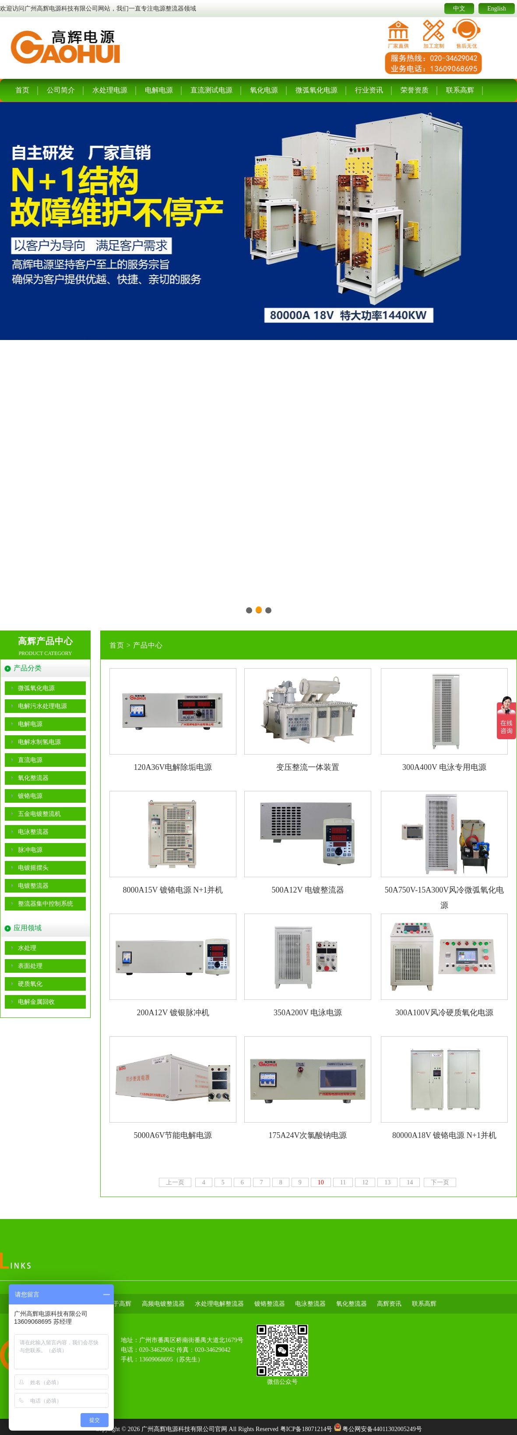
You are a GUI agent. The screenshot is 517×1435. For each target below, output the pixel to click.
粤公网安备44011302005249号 (382, 1429)
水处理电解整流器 (219, 1303)
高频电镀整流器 (163, 1303)
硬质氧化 (30, 984)
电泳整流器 (33, 832)
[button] (249, 610)
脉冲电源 (30, 850)
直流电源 (30, 760)
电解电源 (159, 90)
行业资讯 (369, 90)
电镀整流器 (33, 885)
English (496, 8)
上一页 (175, 1182)
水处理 (27, 948)
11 (343, 1182)
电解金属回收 (36, 1002)
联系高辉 (460, 90)
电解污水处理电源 (42, 706)
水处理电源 (109, 90)
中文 (459, 8)
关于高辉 (119, 1303)
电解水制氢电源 (39, 742)
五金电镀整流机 (39, 814)
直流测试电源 (211, 90)
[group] (258, 361)
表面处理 (30, 966)
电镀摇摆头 (33, 868)
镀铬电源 (30, 796)
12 (365, 1182)
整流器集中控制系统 (45, 903)
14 (410, 1182)
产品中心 (148, 645)
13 (387, 1182)
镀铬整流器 (269, 1303)
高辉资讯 (389, 1303)
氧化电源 (264, 90)
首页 (22, 90)
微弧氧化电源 (316, 90)
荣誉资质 (415, 90)
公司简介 (61, 90)
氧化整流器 (33, 778)
